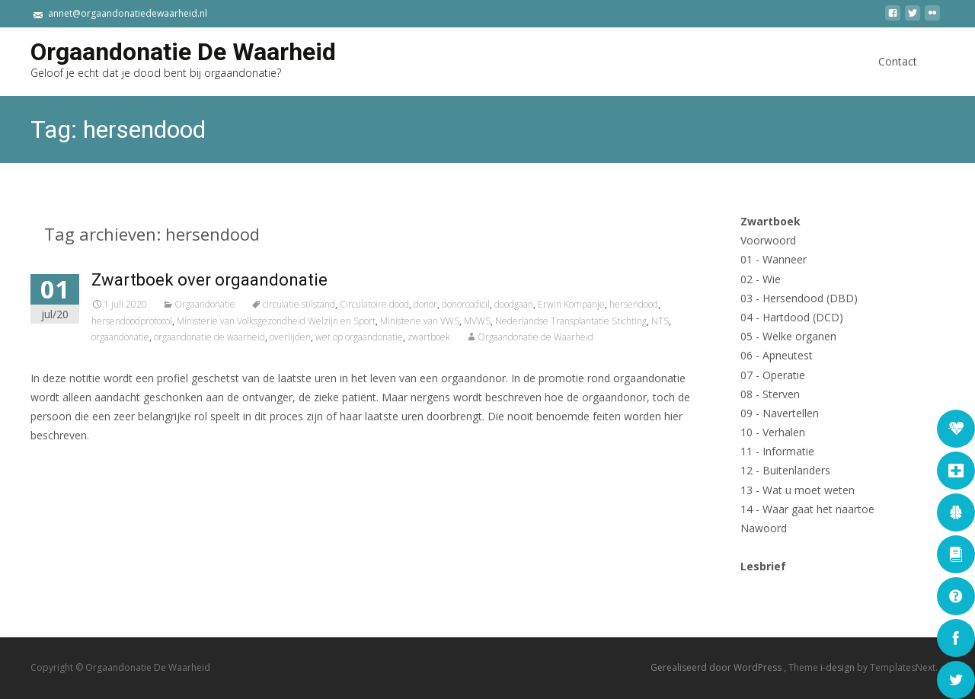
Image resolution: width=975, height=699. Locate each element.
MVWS (477, 320)
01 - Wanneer (773, 259)
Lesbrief (763, 566)
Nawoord (763, 528)
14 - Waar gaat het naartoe (807, 509)
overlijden (290, 336)
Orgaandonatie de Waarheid (535, 336)
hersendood (633, 304)
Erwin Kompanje (571, 304)
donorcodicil (466, 304)
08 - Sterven (770, 394)
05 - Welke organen (788, 336)
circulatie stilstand (299, 304)
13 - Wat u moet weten (797, 490)
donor (425, 304)
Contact (897, 75)
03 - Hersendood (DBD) (799, 298)
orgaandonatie (120, 336)
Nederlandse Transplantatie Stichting (571, 320)
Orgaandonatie (204, 304)
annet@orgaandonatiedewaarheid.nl (127, 13)
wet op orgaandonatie (359, 336)
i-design (838, 668)
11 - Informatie (777, 451)
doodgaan (513, 304)
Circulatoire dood (374, 304)
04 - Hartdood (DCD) (791, 317)
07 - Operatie (772, 375)
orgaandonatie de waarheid (209, 336)
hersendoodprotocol (131, 320)
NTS (660, 320)
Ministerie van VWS (419, 320)
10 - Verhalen (772, 432)
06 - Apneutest (776, 355)
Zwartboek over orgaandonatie (209, 279)
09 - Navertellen (779, 413)
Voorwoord (768, 240)
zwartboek (429, 336)
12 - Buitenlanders (785, 470)
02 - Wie (760, 279)
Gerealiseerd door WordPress (717, 668)
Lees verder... (67, 482)
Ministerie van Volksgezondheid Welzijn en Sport (276, 320)
